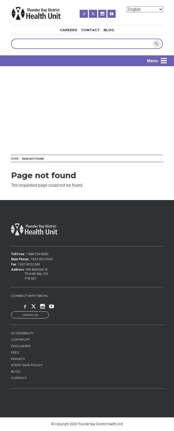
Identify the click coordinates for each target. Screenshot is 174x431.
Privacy (18, 359)
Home (15, 158)
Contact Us (30, 315)
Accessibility (22, 333)
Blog (109, 30)
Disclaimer (21, 346)
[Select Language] (145, 9)
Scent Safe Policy (27, 365)
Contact (90, 30)
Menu (152, 60)
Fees (15, 352)
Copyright (20, 339)
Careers (68, 30)
